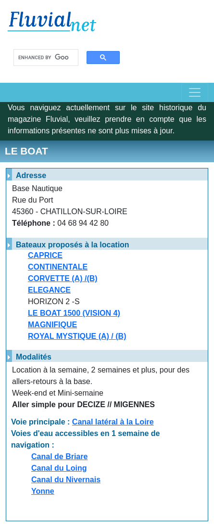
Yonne (42, 491)
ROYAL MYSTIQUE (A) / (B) (77, 336)
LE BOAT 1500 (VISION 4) (74, 313)
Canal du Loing (59, 468)
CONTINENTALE (58, 267)
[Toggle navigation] (194, 92)
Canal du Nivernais (66, 480)
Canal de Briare (59, 456)
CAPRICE (45, 255)
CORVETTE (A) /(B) (63, 278)
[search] (43, 58)
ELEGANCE (49, 290)
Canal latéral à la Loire (113, 422)
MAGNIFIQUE (52, 325)
